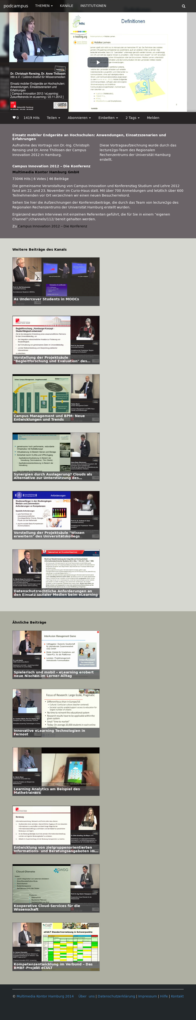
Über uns (86, 996)
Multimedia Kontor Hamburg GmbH (45, 172)
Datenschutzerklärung (116, 996)
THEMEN (44, 6)
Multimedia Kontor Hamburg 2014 (45, 996)
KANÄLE (66, 6)
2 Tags (133, 118)
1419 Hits (31, 118)
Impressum (147, 996)
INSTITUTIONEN (93, 6)
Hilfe (164, 996)
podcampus (16, 6)
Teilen (53, 118)
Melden (153, 118)
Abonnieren (79, 118)
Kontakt (177, 996)
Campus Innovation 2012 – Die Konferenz (52, 226)
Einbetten (108, 118)
